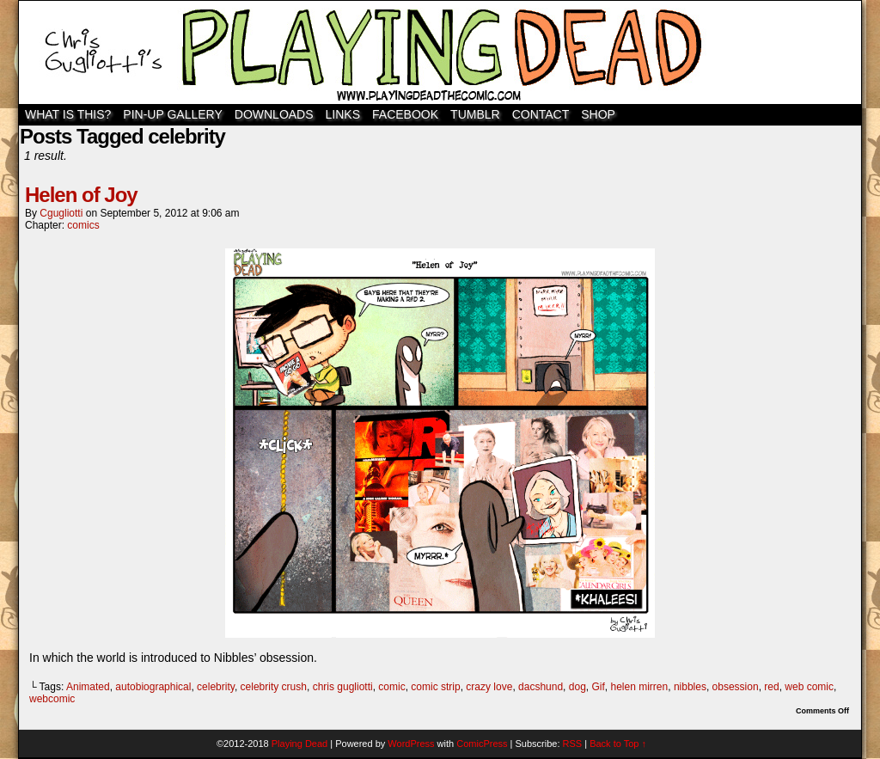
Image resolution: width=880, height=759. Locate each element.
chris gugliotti (343, 687)
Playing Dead (440, 52)
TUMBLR (475, 114)
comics (83, 225)
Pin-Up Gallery (172, 114)
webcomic (52, 699)
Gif (597, 687)
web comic (809, 687)
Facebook (405, 114)
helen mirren (640, 687)
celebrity (216, 687)
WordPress (411, 743)
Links (343, 114)
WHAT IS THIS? (68, 114)
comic (391, 687)
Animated (88, 687)
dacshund (540, 687)
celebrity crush (274, 687)
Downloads (274, 114)
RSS (573, 743)
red (771, 687)
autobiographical (153, 687)
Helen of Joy (81, 194)
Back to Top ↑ (618, 743)
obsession (735, 687)
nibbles (690, 687)
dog (577, 687)
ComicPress (481, 743)
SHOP (598, 114)
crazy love (489, 687)
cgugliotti (61, 213)
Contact (541, 114)
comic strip (435, 687)
